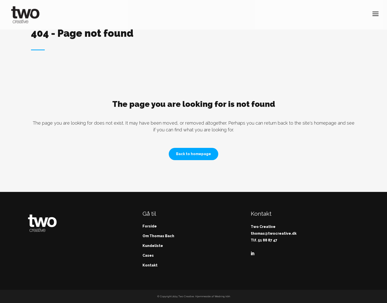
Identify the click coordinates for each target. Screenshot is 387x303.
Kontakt (150, 265)
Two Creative (186, 296)
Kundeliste (152, 246)
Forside (149, 226)
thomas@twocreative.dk (273, 233)
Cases (148, 255)
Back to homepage (193, 154)
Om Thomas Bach (158, 236)
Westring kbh (222, 296)
